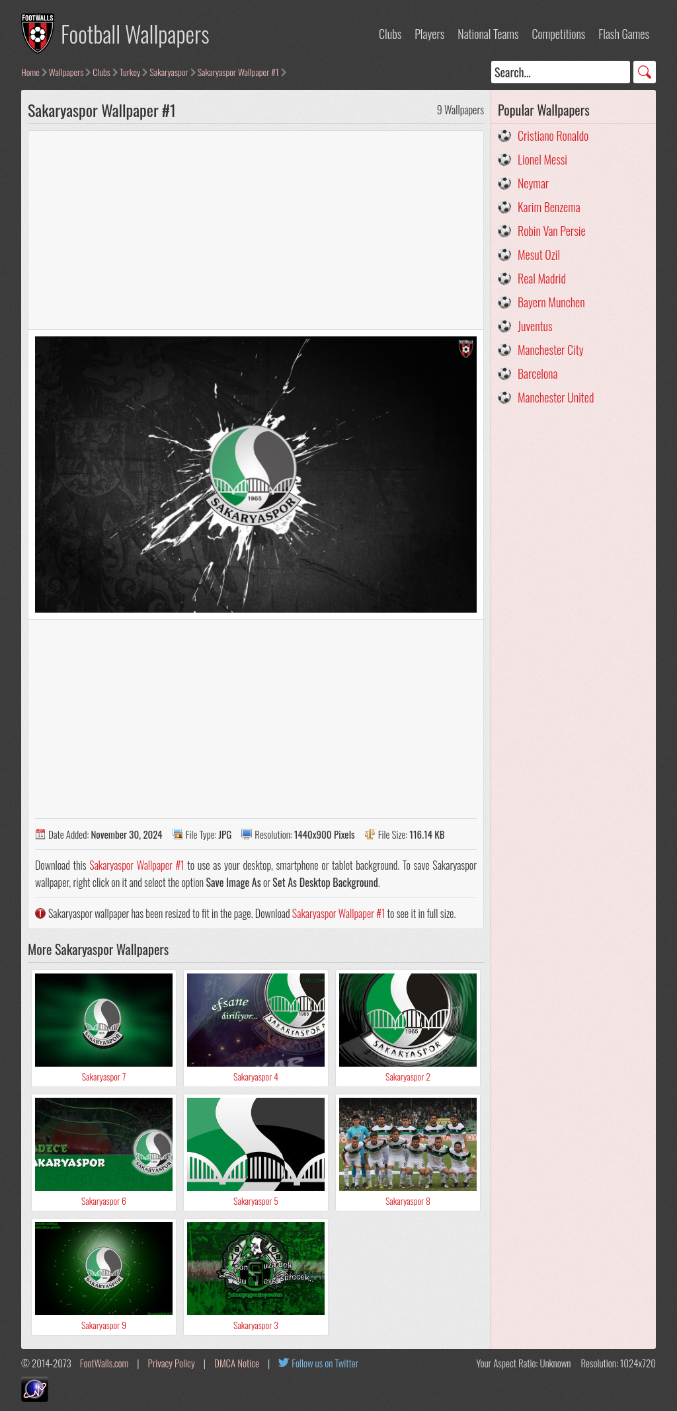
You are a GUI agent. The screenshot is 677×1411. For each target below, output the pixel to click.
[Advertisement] (256, 230)
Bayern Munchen (551, 302)
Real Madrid (542, 278)
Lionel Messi (542, 159)
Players (429, 33)
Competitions (558, 33)
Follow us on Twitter (325, 1362)
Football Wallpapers (135, 33)
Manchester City (551, 349)
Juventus (535, 325)
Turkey (130, 72)
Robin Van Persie (552, 230)
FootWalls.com (104, 1362)
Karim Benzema (549, 206)
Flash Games (623, 33)
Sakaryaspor (168, 72)
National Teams (488, 33)
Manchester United (556, 397)
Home (30, 72)
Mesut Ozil (539, 254)
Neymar (533, 183)
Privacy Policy (171, 1362)
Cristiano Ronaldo (553, 135)
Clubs (390, 33)
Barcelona (537, 373)
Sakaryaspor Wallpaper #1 (238, 72)
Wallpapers (66, 72)
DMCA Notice (236, 1362)
